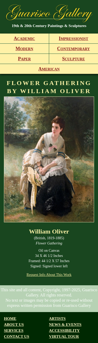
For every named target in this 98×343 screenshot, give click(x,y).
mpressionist (73, 38)
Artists (57, 318)
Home (10, 318)
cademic (24, 38)
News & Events (65, 324)
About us (14, 324)
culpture (73, 58)
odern (24, 48)
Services (14, 330)
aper (24, 58)
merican (49, 69)
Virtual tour (64, 336)
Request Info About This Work (49, 275)
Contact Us (16, 336)
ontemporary (73, 48)
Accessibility (64, 330)
